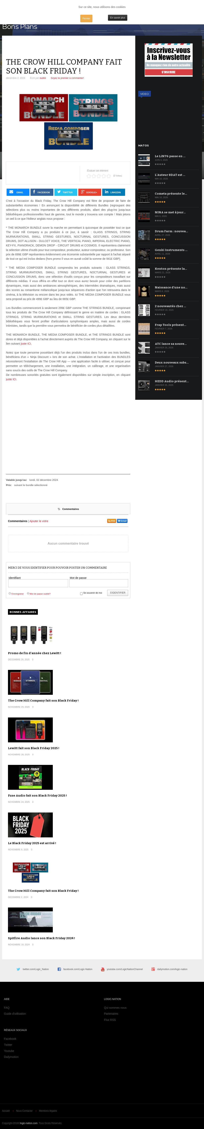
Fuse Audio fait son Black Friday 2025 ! (37, 795)
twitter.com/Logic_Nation (36, 969)
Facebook (10, 1038)
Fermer (86, 18)
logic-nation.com (28, 1123)
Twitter (8, 1044)
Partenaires (111, 1013)
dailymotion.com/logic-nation (172, 969)
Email (122, 521)
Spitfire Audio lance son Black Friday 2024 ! (41, 938)
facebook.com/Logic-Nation (77, 969)
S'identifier (117, 592)
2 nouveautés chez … (170, 306)
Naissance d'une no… (171, 287)
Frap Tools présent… (170, 325)
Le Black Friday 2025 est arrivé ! (32, 843)
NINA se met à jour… (170, 212)
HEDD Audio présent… (172, 381)
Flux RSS (110, 1019)
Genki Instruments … (171, 250)
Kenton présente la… (171, 268)
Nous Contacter (24, 1110)
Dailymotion (11, 1056)
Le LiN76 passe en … (170, 156)
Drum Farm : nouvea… (171, 231)
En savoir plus (117, 17)
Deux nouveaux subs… (172, 362)
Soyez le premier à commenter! (67, 78)
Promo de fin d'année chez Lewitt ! (34, 653)
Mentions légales (48, 1110)
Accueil (6, 1110)
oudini (43, 78)
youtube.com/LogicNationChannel (125, 969)
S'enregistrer (16, 594)
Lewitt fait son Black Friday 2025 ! (33, 748)
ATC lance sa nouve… (171, 344)
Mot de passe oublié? (38, 594)
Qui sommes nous (115, 1007)
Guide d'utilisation (15, 1013)
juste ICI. (26, 343)
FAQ (7, 1007)
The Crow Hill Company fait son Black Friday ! (43, 700)
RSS (111, 521)
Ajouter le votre (38, 521)
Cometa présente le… (171, 193)
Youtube (9, 1051)
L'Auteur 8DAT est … (170, 175)
